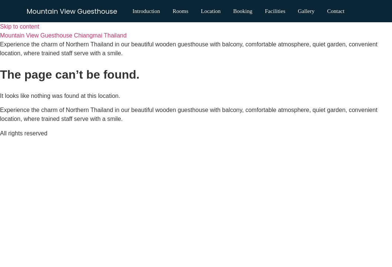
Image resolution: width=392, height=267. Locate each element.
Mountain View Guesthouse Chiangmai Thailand (63, 35)
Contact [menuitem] (153, 19)
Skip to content (19, 26)
